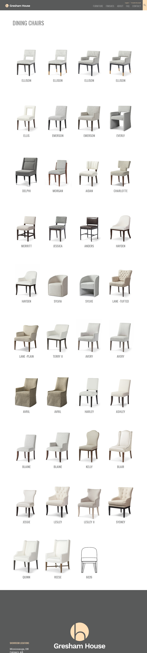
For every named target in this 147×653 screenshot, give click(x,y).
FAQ (124, 7)
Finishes (103, 7)
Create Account (134, 3)
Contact (135, 7)
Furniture (89, 7)
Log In (124, 3)
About (115, 7)
